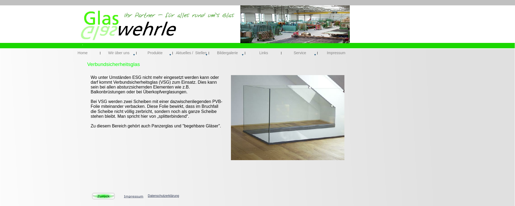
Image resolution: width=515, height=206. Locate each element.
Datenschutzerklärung (163, 196)
